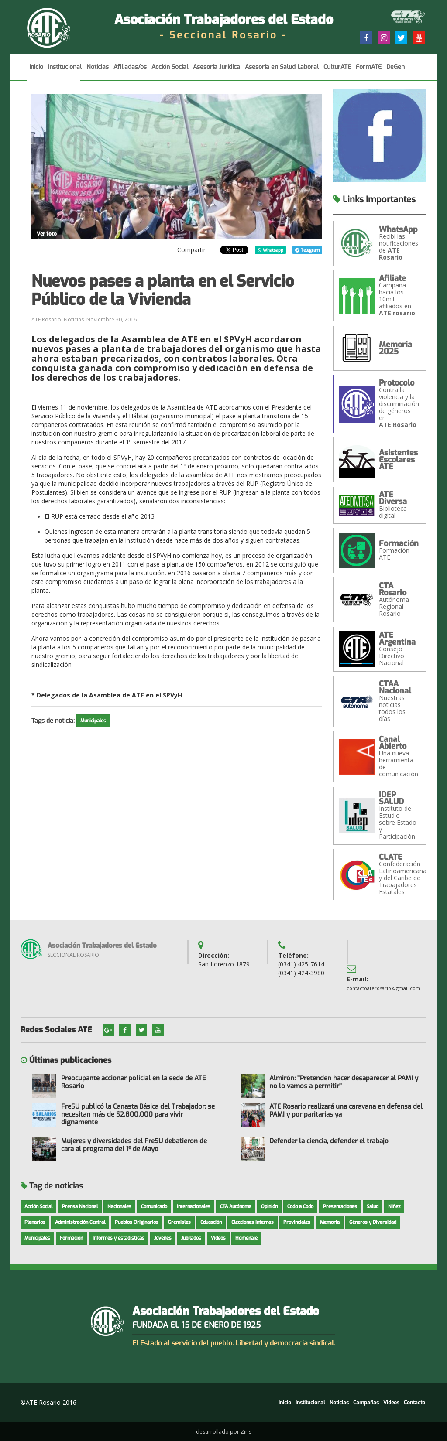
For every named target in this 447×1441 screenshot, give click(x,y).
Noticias (97, 71)
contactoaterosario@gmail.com (383, 988)
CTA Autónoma (235, 1206)
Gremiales (179, 1222)
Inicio (36, 71)
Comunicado (154, 1206)
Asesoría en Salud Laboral (282, 71)
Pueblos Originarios (136, 1222)
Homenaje (246, 1238)
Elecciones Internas (252, 1222)
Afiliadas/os (130, 71)
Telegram (307, 250)
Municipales (93, 720)
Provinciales (296, 1222)
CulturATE (337, 71)
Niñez (394, 1206)
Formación (71, 1238)
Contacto (414, 1402)
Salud (372, 1206)
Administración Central (80, 1222)
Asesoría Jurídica (216, 71)
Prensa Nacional (80, 1206)
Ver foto (47, 233)
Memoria (330, 1222)
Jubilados (191, 1238)
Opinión (269, 1206)
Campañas (366, 1402)
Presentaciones (340, 1206)
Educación (211, 1222)
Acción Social (169, 71)
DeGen (395, 71)
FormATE (369, 71)
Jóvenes (163, 1238)
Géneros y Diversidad (372, 1222)
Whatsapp (270, 250)
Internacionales (193, 1206)
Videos (218, 1238)
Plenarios (34, 1222)
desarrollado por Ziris (223, 1431)
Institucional (65, 71)
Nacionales (119, 1206)
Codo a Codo (300, 1206)
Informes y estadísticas (118, 1238)
